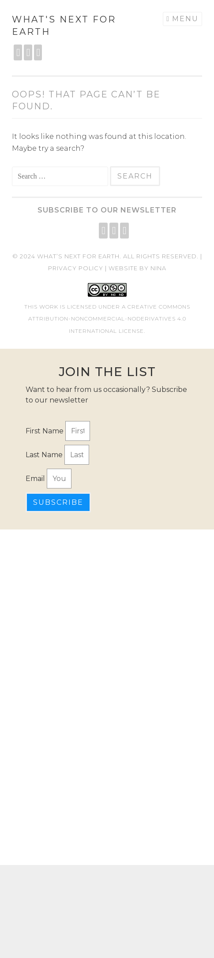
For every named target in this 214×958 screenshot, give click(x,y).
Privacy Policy (75, 268)
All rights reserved (160, 256)
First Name (45, 431)
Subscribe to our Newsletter (107, 210)
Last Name (45, 455)
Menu (185, 19)
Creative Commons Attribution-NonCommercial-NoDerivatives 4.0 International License (109, 318)
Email (36, 478)
